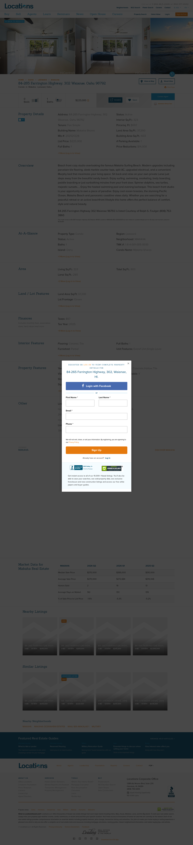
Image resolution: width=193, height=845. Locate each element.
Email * (69, 410)
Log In (107, 458)
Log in (87, 365)
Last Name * (104, 397)
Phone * (69, 424)
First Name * (72, 397)
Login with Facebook (96, 386)
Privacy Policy (74, 442)
